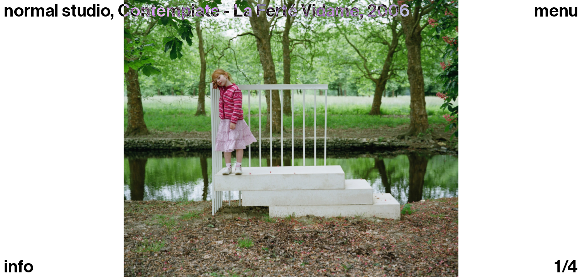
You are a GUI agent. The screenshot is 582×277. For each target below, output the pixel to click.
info (19, 266)
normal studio (57, 10)
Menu (556, 11)
